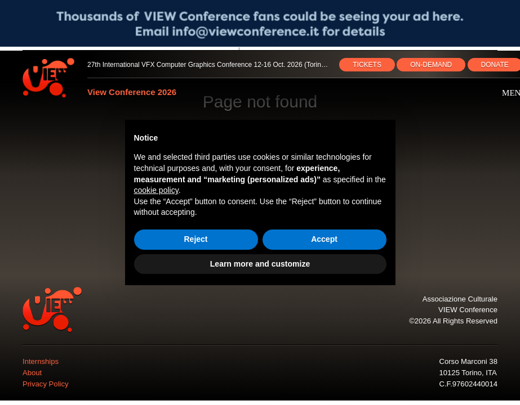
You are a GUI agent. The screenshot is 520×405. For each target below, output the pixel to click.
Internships (41, 361)
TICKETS (367, 65)
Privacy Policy (46, 384)
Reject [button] (195, 239)
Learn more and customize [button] (260, 263)
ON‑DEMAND (431, 65)
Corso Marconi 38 (468, 361)
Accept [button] (324, 239)
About (32, 372)
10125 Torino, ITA (467, 372)
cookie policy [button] (156, 190)
